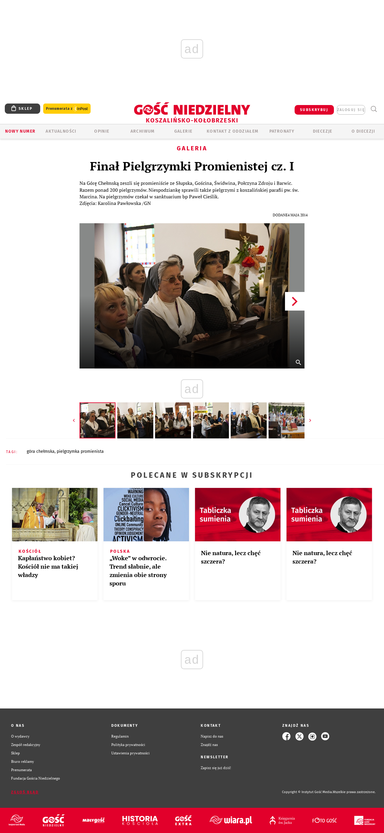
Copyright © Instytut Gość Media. (307, 792)
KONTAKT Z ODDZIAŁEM (233, 131)
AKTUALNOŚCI (61, 131)
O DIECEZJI (363, 131)
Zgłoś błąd (25, 792)
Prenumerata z (67, 108)
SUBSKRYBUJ (314, 110)
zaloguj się (351, 110)
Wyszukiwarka (373, 109)
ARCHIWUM (142, 131)
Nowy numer (20, 131)
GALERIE (183, 131)
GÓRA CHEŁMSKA (41, 451)
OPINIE (101, 131)
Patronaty (282, 131)
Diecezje (322, 131)
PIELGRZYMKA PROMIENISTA (80, 451)
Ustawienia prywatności (130, 753)
